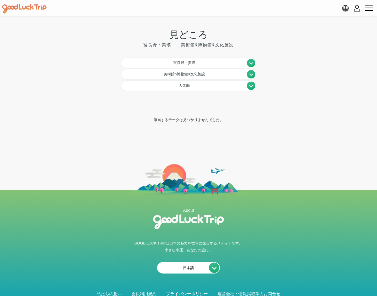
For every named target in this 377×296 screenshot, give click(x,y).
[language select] (345, 8)
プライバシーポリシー (187, 269)
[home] (24, 9)
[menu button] (369, 8)
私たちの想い (109, 269)
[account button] (357, 8)
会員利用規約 (144, 269)
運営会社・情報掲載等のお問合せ (249, 269)
